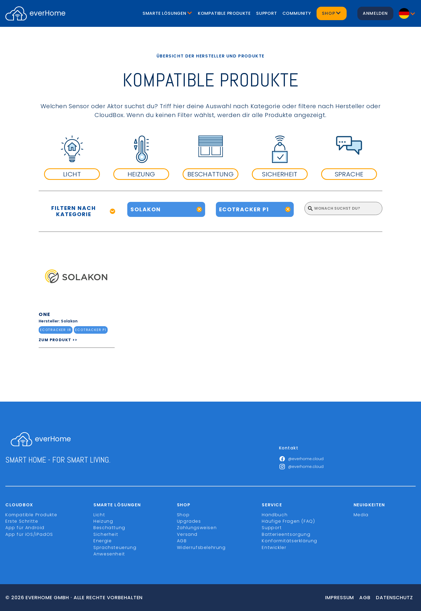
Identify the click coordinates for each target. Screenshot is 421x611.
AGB (182, 541)
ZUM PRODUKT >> (58, 340)
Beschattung (109, 528)
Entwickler (274, 547)
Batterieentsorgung (286, 534)
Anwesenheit (109, 554)
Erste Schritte (21, 521)
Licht (99, 515)
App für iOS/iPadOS (29, 534)
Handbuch (275, 515)
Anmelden (375, 13)
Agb (365, 597)
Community (296, 13)
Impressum (339, 597)
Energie (102, 541)
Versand (187, 534)
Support (266, 13)
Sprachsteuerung (114, 547)
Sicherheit (105, 534)
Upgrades (189, 521)
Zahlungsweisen (197, 528)
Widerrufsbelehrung (201, 547)
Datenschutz (394, 597)
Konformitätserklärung (289, 541)
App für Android (25, 528)
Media (361, 515)
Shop (183, 515)
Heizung (103, 521)
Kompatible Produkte (224, 13)
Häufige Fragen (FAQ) (288, 521)
